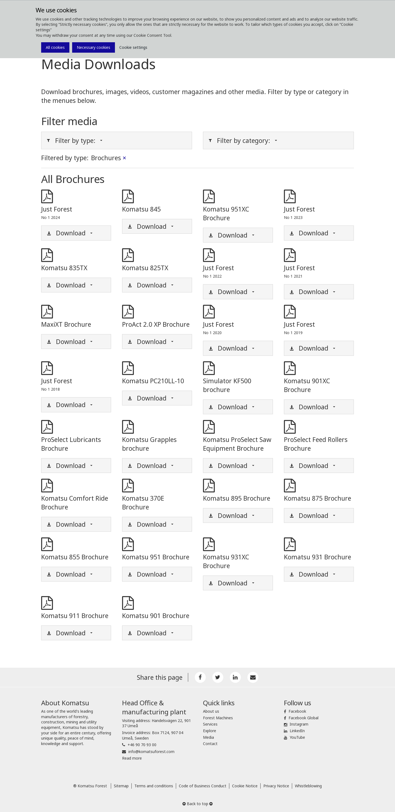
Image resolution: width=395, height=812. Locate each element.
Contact (210, 743)
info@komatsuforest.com (151, 751)
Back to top (197, 803)
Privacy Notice (276, 785)
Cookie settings (133, 47)
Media (208, 737)
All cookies (55, 47)
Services (210, 724)
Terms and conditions (153, 785)
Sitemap (121, 785)
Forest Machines (218, 717)
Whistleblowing (308, 785)
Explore (209, 730)
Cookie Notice (245, 785)
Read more (132, 758)
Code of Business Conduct (202, 785)
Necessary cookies (93, 47)
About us (211, 711)
